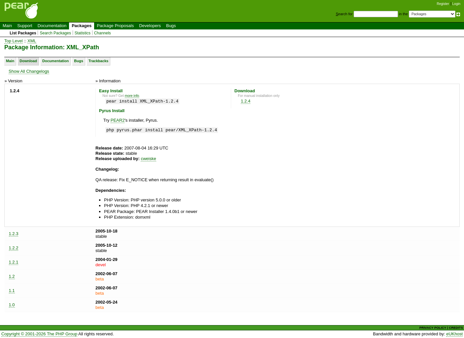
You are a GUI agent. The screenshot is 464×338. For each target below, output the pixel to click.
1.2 (12, 276)
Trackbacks (98, 61)
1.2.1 (13, 262)
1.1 (12, 290)
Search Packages (55, 33)
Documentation (52, 25)
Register (443, 4)
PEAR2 (118, 120)
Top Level (13, 40)
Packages (81, 25)
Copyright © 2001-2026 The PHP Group (39, 333)
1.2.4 (245, 101)
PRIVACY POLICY (432, 327)
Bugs (171, 25)
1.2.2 (13, 247)
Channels (102, 33)
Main (7, 25)
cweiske (148, 158)
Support (24, 25)
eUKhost (454, 333)
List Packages (23, 33)
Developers (150, 25)
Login (456, 4)
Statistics (82, 33)
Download (28, 61)
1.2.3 (13, 233)
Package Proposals (115, 25)
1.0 (12, 304)
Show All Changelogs (29, 71)
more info (132, 96)
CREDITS (456, 327)
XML (31, 40)
